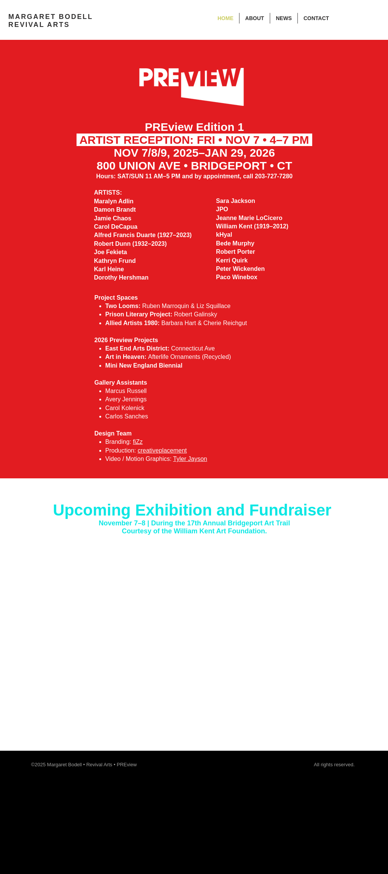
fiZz (138, 442)
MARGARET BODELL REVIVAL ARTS (50, 20)
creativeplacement (162, 450)
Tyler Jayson (190, 459)
